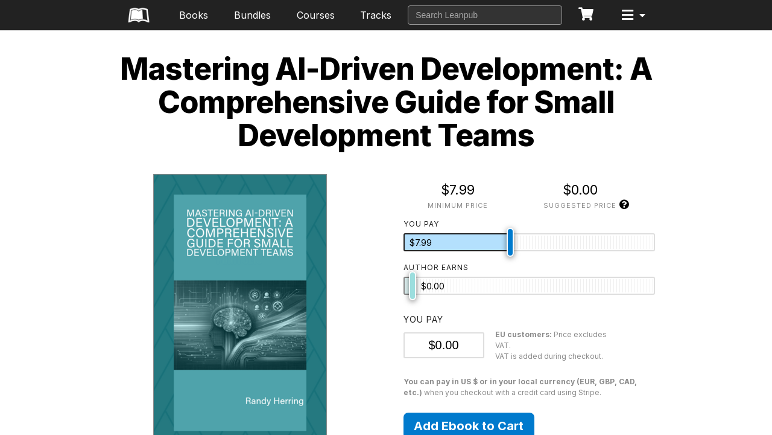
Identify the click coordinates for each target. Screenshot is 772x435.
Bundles (252, 15)
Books (193, 15)
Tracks (375, 15)
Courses (316, 15)
